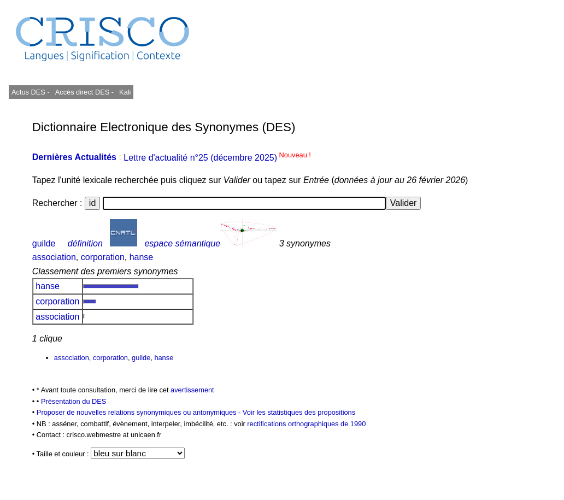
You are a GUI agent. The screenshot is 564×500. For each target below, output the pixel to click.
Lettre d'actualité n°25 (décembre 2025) (217, 157)
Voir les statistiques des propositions (299, 412)
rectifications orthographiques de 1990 (306, 424)
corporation (103, 257)
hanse (142, 257)
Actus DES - (30, 92)
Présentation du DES (74, 401)
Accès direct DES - (84, 92)
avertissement (192, 390)
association (54, 257)
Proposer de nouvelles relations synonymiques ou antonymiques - (140, 412)
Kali (125, 92)
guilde (44, 243)
